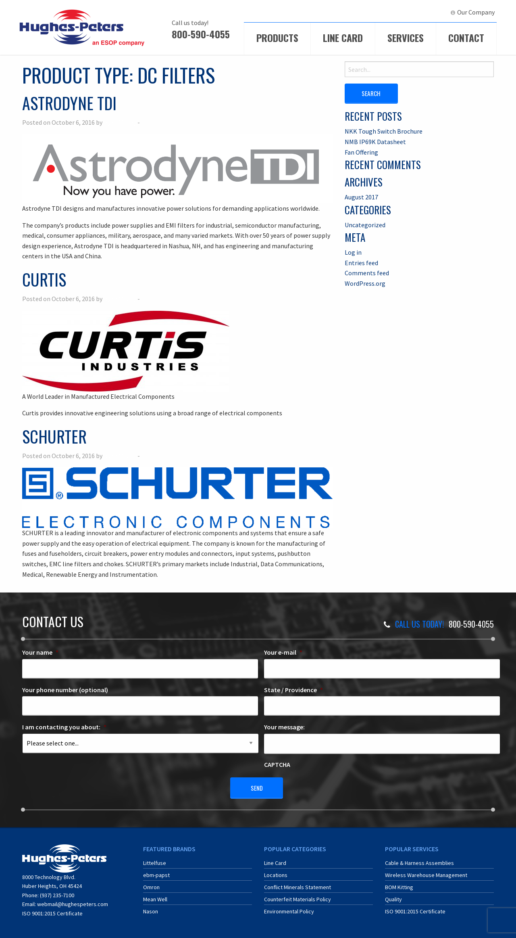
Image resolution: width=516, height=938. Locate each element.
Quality (393, 897)
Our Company (476, 12)
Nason (150, 909)
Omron (151, 885)
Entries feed (361, 262)
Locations (275, 873)
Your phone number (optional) (65, 690)
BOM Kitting (399, 885)
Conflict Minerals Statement (297, 885)
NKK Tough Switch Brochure (383, 131)
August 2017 (361, 197)
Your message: (284, 727)
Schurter (54, 436)
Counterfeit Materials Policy (297, 897)
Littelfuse (154, 861)
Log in (353, 252)
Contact (466, 37)
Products (277, 37)
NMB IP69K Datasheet (375, 141)
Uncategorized (365, 224)
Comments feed (367, 273)
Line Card (343, 37)
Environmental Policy (289, 909)
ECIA (372, 12)
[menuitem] (369, 12)
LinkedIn (429, 12)
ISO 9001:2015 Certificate (52, 911)
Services (405, 37)
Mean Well (155, 897)
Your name (40, 652)
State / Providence (293, 690)
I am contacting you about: (64, 727)
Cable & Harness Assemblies (419, 861)
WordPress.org (365, 283)
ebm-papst (156, 873)
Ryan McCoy (120, 122)
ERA (401, 12)
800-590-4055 (201, 34)
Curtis (44, 279)
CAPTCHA (277, 764)
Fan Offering (361, 152)
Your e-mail (283, 652)
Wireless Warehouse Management (426, 873)
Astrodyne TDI (69, 103)
